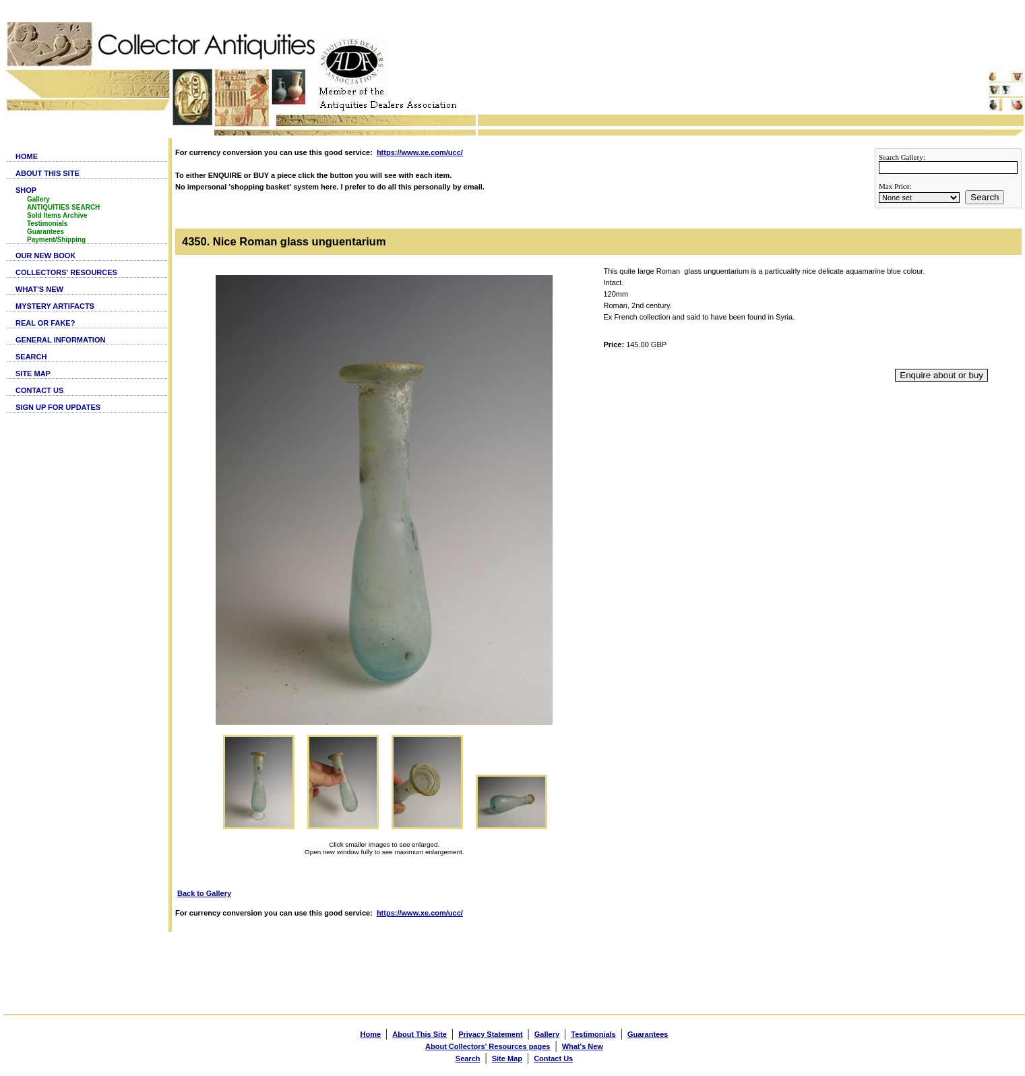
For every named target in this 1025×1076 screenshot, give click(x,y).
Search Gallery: (902, 157)
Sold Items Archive (57, 215)
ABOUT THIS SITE (47, 173)
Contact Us (553, 1058)
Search (984, 197)
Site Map (507, 1058)
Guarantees (45, 231)
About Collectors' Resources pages (487, 1046)
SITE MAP (33, 373)
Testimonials (47, 223)
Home (371, 1034)
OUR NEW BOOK (45, 255)
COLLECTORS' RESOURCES (66, 272)
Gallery (38, 199)
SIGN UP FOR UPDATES (57, 407)
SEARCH (30, 357)
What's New (582, 1046)
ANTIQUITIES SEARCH (63, 207)
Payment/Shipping (56, 239)
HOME (26, 156)
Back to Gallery (204, 893)
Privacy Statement (490, 1034)
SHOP (25, 190)
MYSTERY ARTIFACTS (54, 306)
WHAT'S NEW (39, 289)
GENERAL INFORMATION (60, 340)
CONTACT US (39, 390)
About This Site (419, 1034)
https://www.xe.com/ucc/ (420, 152)
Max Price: (895, 186)
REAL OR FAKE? (45, 323)
